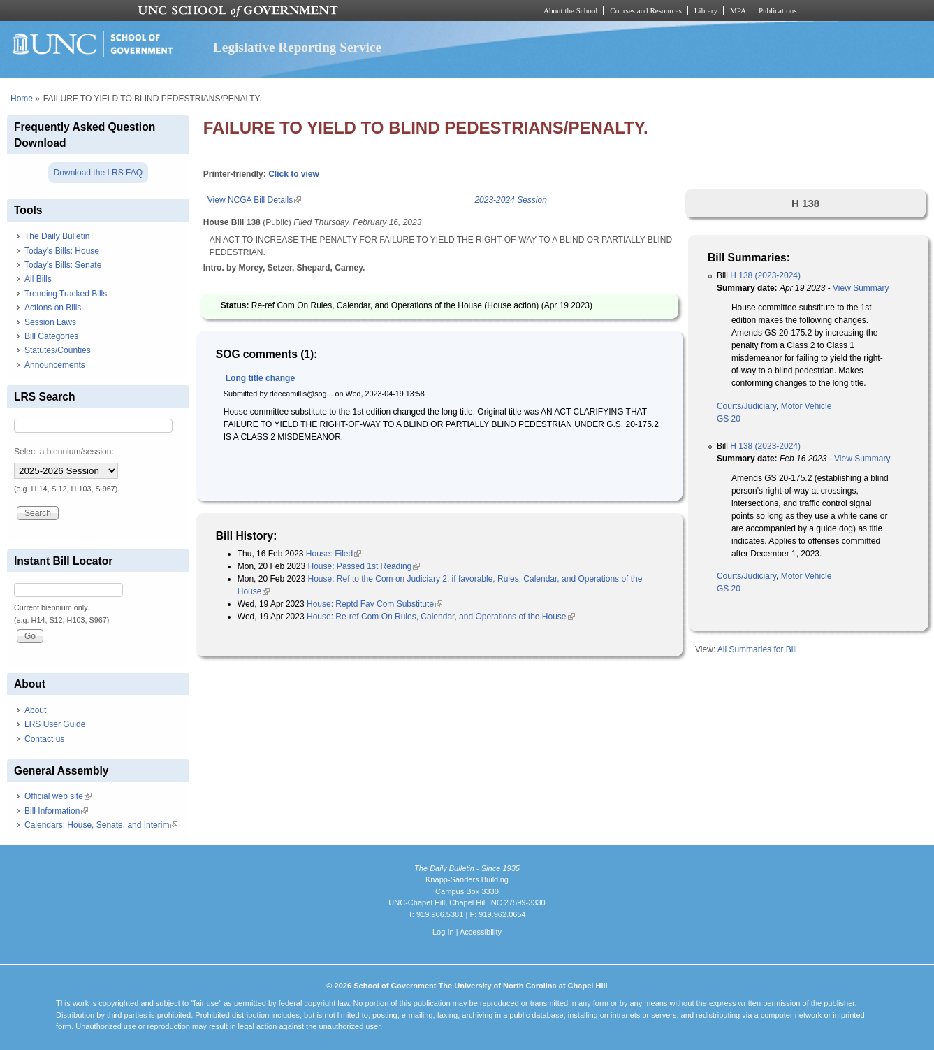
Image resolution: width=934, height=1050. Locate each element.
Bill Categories (51, 336)
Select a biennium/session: (64, 451)
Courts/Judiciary (746, 406)
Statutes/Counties (57, 350)
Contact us (44, 739)
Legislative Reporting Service (297, 47)
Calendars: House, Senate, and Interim (100, 825)
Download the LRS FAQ (98, 173)
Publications (778, 10)
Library (705, 10)
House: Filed (333, 554)
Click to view (293, 174)
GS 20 (728, 419)
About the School (570, 10)
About (35, 710)
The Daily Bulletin (56, 236)
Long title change (260, 378)
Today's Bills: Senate (62, 265)
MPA (738, 10)
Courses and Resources (645, 10)
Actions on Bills (52, 307)
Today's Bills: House (61, 251)
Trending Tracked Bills (65, 294)
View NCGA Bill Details (254, 200)
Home (21, 98)
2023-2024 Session (510, 200)
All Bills (38, 279)
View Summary (861, 288)
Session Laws (50, 322)
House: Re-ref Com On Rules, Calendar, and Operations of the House (441, 616)
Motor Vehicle (806, 406)
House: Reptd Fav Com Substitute (374, 604)
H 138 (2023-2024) (765, 275)
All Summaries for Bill (757, 649)
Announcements (54, 365)
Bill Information (56, 811)
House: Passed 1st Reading (364, 566)
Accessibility (481, 932)
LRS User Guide (54, 724)
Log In (443, 932)
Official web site (58, 796)
